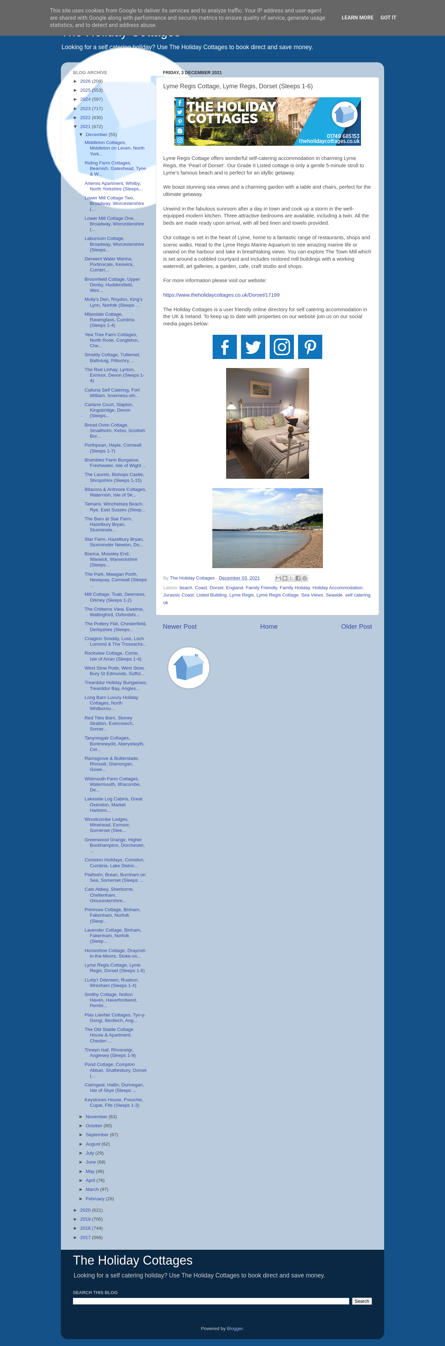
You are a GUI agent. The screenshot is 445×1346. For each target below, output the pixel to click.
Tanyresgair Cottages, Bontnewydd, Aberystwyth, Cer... (115, 743)
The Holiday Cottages (133, 1260)
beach (185, 587)
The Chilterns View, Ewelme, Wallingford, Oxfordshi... (114, 612)
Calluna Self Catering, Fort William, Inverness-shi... (112, 392)
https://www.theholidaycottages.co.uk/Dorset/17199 (221, 295)
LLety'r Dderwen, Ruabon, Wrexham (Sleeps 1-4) (112, 982)
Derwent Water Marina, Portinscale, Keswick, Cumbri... (109, 264)
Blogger (235, 1328)
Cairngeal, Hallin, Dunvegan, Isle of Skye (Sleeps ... (114, 1087)
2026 (86, 81)
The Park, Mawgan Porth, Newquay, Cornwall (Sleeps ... (116, 580)
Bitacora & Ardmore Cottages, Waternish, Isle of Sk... (116, 492)
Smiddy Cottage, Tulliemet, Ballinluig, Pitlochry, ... (112, 357)
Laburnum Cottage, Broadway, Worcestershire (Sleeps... (114, 244)
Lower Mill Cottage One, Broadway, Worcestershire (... (114, 224)
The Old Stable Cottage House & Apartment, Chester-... (109, 1035)
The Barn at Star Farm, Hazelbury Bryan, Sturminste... (108, 524)
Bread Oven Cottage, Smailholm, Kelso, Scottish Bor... (115, 430)
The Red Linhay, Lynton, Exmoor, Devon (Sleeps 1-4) (115, 375)
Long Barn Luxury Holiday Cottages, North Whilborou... (111, 703)
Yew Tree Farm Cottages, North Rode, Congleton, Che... (112, 340)
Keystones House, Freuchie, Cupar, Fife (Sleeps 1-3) (114, 1102)
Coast (201, 587)
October (95, 1125)
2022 (86, 117)
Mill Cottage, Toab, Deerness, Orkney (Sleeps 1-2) (115, 597)
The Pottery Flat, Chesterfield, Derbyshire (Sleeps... (116, 626)
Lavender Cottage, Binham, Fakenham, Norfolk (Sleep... (113, 935)
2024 (86, 99)
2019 (86, 1219)
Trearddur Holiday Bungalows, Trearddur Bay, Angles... (116, 685)
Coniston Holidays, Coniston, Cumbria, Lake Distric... (115, 862)
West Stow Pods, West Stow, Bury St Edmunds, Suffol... (115, 670)
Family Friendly (261, 587)
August (94, 1144)
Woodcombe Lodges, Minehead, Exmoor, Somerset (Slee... (107, 825)
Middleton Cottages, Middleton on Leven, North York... (115, 148)
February (96, 1198)
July (90, 1153)
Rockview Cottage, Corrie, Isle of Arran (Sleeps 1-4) (113, 655)
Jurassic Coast (178, 595)
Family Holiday (295, 587)
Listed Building (211, 595)
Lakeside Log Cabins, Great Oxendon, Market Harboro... (113, 804)
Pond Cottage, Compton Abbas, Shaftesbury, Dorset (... (116, 1070)
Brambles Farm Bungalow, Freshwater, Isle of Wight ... (116, 462)
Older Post (356, 626)
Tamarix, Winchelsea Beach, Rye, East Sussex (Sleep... (115, 506)
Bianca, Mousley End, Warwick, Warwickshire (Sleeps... (111, 559)
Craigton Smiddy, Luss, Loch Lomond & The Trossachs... (116, 641)
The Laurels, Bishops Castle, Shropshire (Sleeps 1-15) (115, 477)
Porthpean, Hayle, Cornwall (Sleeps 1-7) (113, 447)
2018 (86, 1228)
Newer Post (180, 626)
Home (269, 626)
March (93, 1189)
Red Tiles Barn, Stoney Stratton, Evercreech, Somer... (109, 723)
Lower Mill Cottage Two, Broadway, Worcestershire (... (114, 203)
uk (165, 602)
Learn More (357, 18)
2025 (86, 90)
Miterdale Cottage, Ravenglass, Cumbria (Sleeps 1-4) (110, 320)
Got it (388, 18)
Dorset (216, 587)
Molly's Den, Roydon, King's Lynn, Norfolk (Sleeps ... (113, 302)
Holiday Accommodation (338, 587)
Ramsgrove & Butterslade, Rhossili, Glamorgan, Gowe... (112, 764)
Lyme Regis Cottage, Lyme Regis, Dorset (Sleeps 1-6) (115, 967)
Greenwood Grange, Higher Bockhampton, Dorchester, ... (115, 845)
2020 (86, 1210)
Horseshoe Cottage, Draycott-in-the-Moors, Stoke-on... (116, 953)
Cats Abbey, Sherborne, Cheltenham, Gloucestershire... (109, 895)
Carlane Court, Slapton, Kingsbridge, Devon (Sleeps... (109, 410)
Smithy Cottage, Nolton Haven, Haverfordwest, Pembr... (111, 1000)
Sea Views (312, 595)
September (98, 1134)
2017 (86, 1237)
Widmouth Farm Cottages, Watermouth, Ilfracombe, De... (113, 784)
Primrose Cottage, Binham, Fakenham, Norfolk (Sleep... (113, 915)
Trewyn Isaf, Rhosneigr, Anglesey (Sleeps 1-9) (110, 1052)
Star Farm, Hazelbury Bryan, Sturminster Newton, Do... (114, 542)
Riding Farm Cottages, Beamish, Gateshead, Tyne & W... (115, 168)
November (97, 1116)
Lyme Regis (241, 595)
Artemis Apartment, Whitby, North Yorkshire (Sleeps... (114, 186)
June (91, 1162)
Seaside (334, 595)
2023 (86, 108)
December (97, 134)
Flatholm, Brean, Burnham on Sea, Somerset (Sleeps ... (115, 877)
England (234, 587)
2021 (86, 126)
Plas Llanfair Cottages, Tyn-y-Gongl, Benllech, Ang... (115, 1017)
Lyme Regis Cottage (278, 595)
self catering (357, 595)
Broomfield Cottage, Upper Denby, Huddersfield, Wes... (112, 285)
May (91, 1171)
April (91, 1180)
